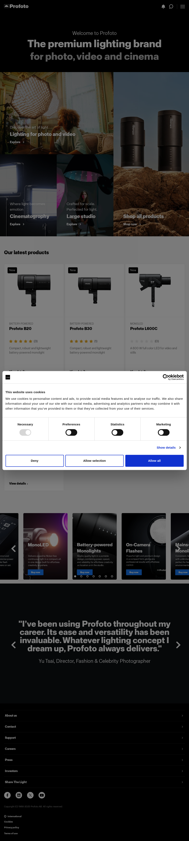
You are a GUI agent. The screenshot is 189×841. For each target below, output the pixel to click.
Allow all (154, 460)
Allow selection (94, 460)
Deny (34, 460)
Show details (166, 447)
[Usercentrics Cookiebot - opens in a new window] (166, 377)
